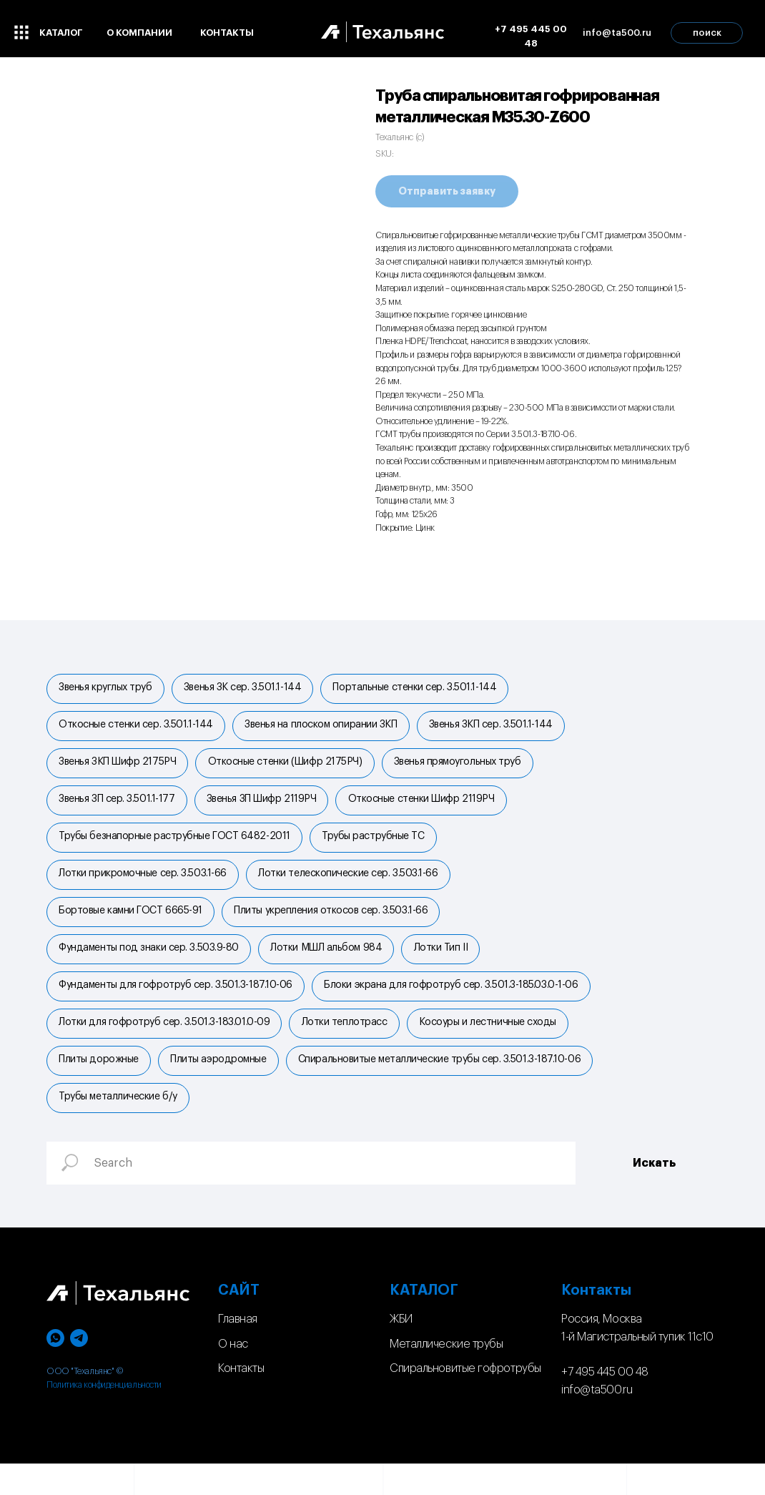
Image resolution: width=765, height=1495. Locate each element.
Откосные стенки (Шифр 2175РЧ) (289, 769)
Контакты (241, 1400)
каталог (61, 32)
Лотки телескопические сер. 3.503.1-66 (352, 888)
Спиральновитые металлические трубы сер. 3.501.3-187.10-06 (201, 1127)
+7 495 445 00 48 (531, 36)
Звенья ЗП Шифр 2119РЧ (265, 808)
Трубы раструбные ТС (377, 848)
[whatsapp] (55, 1370)
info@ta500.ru (596, 1422)
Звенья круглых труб (106, 689)
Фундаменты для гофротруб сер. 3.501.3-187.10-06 (177, 1008)
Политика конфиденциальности (104, 1416)
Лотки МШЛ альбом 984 (330, 968)
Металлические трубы (446, 1375)
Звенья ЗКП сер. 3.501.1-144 (497, 729)
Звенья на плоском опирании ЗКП (325, 729)
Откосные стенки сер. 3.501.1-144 (137, 729)
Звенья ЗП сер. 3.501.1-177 (118, 808)
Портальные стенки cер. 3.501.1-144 (421, 689)
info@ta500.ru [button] (617, 32)
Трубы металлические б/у (436, 1127)
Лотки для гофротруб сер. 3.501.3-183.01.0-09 (165, 1047)
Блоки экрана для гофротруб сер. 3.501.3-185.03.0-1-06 (455, 1008)
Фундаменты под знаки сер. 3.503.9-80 (150, 968)
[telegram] (79, 1370)
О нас (233, 1375)
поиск (707, 32)
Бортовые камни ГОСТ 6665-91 (132, 928)
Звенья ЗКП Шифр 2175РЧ (118, 769)
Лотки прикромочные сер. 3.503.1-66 (144, 888)
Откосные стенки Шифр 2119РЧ (428, 808)
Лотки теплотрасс (348, 1047)
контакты (227, 32)
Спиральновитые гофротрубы (465, 1400)
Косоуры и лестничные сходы (494, 1047)
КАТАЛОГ (424, 1322)
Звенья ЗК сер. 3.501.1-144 (246, 689)
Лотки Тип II (447, 968)
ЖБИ (401, 1350)
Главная (237, 1350)
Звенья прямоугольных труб (464, 769)
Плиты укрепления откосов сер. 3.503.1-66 (335, 928)
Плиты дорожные (100, 1087)
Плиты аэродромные (222, 1087)
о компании (139, 32)
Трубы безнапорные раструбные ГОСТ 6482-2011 (176, 848)
